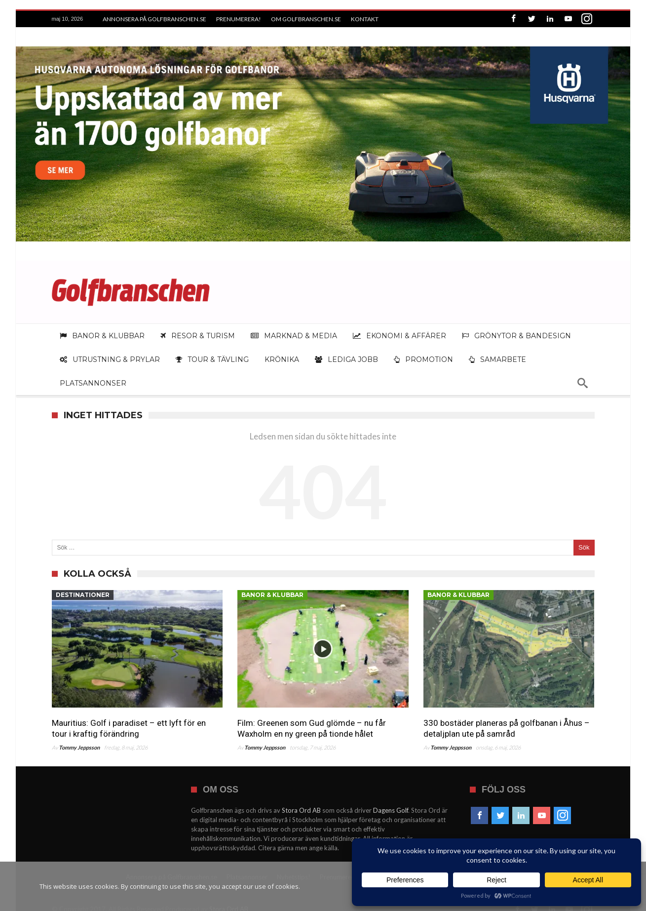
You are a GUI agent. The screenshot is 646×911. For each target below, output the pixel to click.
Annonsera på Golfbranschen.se (154, 19)
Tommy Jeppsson (79, 740)
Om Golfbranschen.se (306, 19)
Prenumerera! (238, 19)
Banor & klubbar (272, 588)
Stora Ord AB (301, 803)
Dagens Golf (390, 803)
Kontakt (365, 19)
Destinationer (83, 588)
